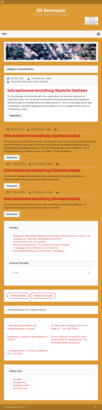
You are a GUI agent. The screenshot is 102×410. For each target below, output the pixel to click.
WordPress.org (20, 388)
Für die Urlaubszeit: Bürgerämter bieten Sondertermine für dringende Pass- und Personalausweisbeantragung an (69, 340)
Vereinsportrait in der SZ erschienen (29, 242)
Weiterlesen (15, 115)
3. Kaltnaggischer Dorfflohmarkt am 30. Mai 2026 (35, 248)
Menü (4, 34)
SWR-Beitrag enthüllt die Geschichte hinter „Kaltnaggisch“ (39, 251)
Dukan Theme (20, 407)
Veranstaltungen (40, 81)
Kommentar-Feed (21, 385)
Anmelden (17, 379)
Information (16, 81)
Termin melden (18, 295)
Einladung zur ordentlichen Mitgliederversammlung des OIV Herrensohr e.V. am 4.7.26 (51, 236)
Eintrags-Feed (19, 382)
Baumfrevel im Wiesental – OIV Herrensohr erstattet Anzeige (41, 245)
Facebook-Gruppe (43, 295)
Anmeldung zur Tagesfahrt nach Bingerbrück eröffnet (37, 239)
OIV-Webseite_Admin (41, 78)
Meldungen (27, 81)
